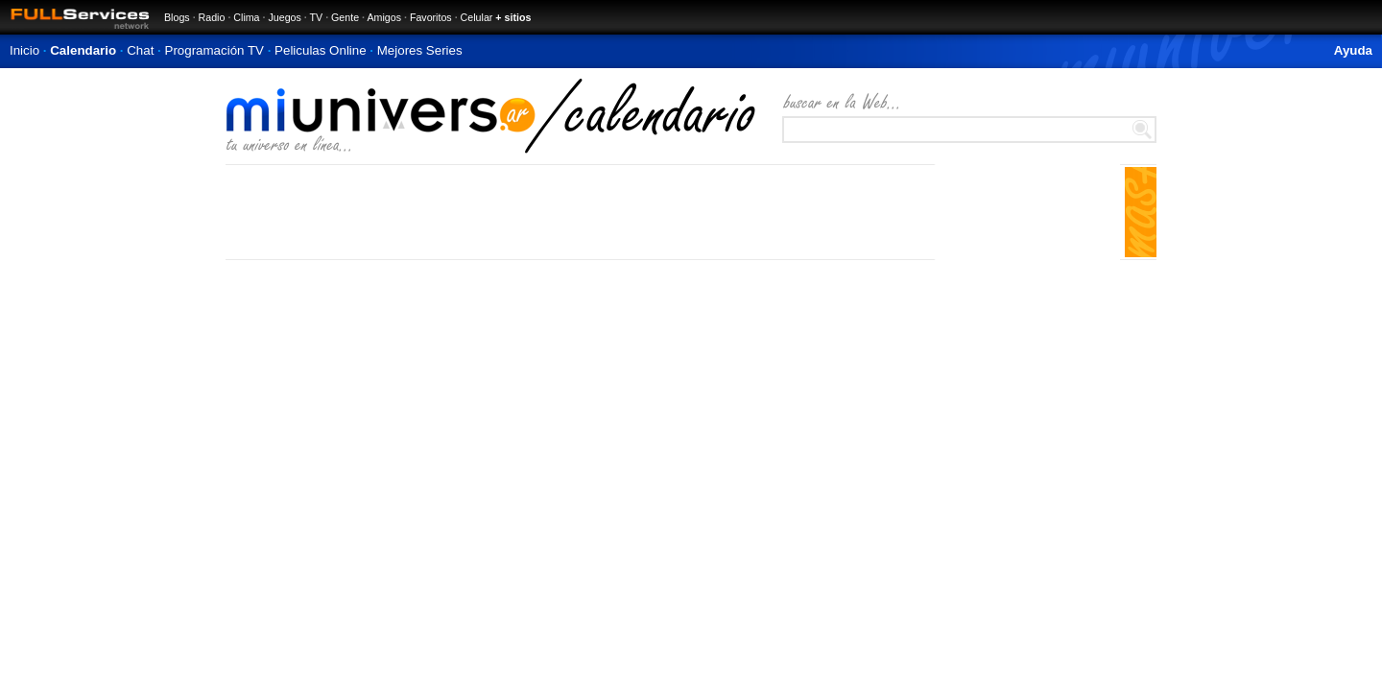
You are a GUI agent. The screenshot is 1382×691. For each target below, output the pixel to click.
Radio (212, 17)
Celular (477, 17)
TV (316, 17)
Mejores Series (420, 50)
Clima (246, 17)
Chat (140, 50)
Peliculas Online (320, 50)
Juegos (284, 17)
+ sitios (513, 17)
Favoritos (431, 17)
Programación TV (214, 50)
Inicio (24, 50)
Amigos (384, 17)
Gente (345, 17)
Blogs (177, 17)
